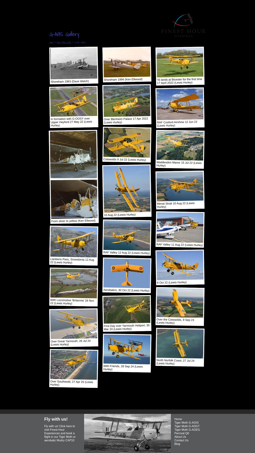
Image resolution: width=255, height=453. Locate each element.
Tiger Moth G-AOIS (63, 42)
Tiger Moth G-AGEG (187, 429)
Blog (177, 443)
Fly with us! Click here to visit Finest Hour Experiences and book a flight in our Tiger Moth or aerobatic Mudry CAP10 (60, 433)
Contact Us (181, 440)
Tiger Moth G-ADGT (187, 426)
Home (51, 42)
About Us (180, 436)
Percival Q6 (181, 433)
